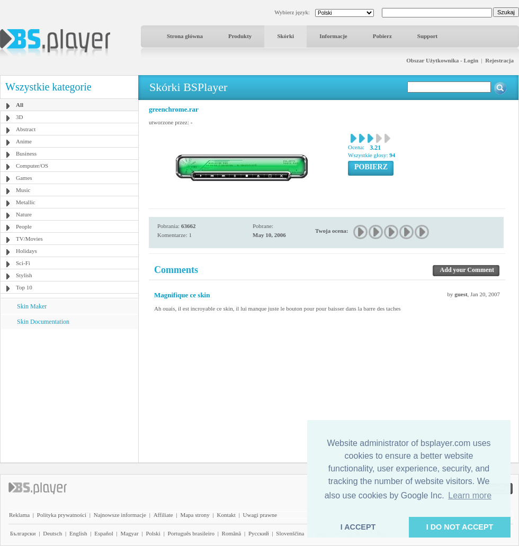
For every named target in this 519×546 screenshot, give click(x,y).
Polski (153, 533)
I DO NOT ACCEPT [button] (460, 527)
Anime (24, 141)
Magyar (129, 533)
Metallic (25, 202)
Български (23, 533)
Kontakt (226, 515)
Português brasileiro (191, 533)
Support (427, 36)
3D (19, 117)
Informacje (333, 36)
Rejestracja (499, 60)
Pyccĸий (258, 533)
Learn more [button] (469, 495)
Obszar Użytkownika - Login (442, 60)
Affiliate (163, 515)
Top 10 (24, 287)
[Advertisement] (69, 395)
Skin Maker (32, 306)
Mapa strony (194, 515)
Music (23, 190)
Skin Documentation (43, 321)
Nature (24, 214)
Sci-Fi (23, 263)
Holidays (26, 251)
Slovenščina (290, 533)
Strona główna (185, 36)
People (24, 226)
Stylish (24, 275)
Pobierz (382, 36)
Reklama (19, 515)
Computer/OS (32, 165)
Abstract (25, 129)
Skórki (285, 36)
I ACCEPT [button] (358, 527)
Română (231, 533)
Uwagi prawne (260, 515)
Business (26, 153)
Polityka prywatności (61, 515)
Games (24, 178)
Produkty (240, 36)
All (19, 105)
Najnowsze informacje (120, 515)
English (78, 533)
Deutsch (52, 533)
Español (103, 533)
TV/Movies (29, 238)
